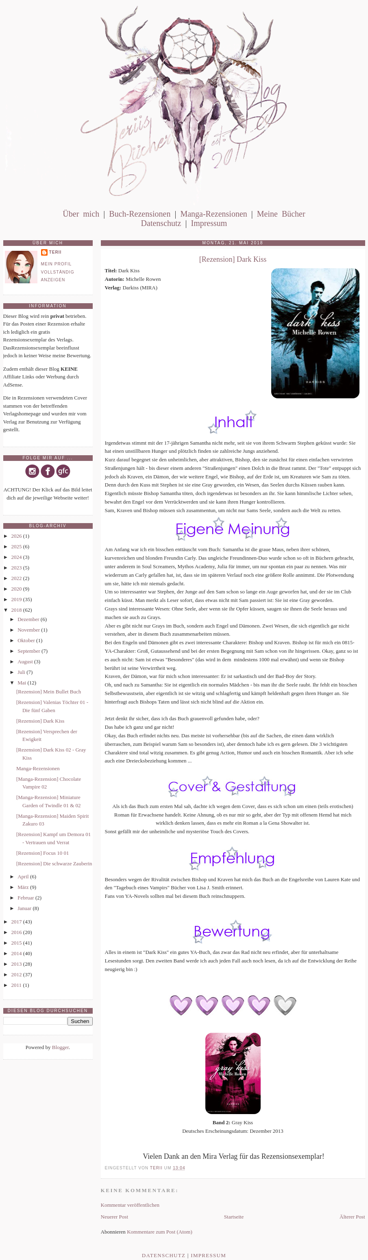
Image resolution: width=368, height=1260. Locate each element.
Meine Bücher (281, 213)
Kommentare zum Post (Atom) (159, 1232)
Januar (25, 908)
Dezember (29, 619)
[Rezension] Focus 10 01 (42, 853)
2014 (17, 953)
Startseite (234, 1217)
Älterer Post (352, 1217)
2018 (17, 610)
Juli (21, 672)
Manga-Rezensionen (213, 213)
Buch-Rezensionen (139, 213)
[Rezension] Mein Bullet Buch (48, 692)
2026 (17, 536)
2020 (17, 589)
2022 (17, 578)
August (25, 661)
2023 (17, 568)
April (23, 876)
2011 (17, 985)
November (29, 630)
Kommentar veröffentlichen (130, 1205)
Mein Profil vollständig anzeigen (57, 272)
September (29, 651)
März (23, 887)
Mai (22, 683)
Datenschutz (161, 223)
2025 (17, 546)
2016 (17, 932)
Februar (26, 898)
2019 (17, 599)
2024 (17, 557)
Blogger (60, 1047)
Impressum (209, 223)
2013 (17, 964)
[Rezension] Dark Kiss (40, 721)
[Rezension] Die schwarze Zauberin (54, 863)
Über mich (81, 213)
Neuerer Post (114, 1217)
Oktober (26, 640)
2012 (17, 974)
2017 (17, 922)
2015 (17, 943)
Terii (55, 252)
